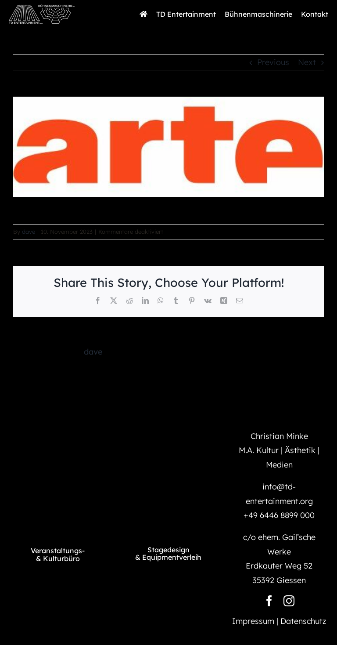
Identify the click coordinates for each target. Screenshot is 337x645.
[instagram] (288, 600)
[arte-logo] (168, 147)
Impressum (253, 621)
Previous (273, 62)
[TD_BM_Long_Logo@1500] (42, 8)
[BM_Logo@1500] (168, 487)
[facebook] (269, 600)
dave (28, 231)
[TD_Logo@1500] (58, 485)
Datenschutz (303, 621)
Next (307, 62)
